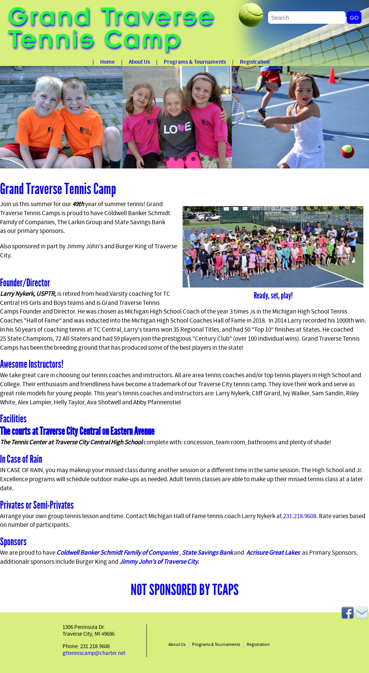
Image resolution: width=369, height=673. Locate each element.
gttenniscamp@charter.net (94, 653)
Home (107, 62)
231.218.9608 (299, 516)
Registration (255, 62)
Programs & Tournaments (195, 62)
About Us (139, 62)
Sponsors (13, 541)
